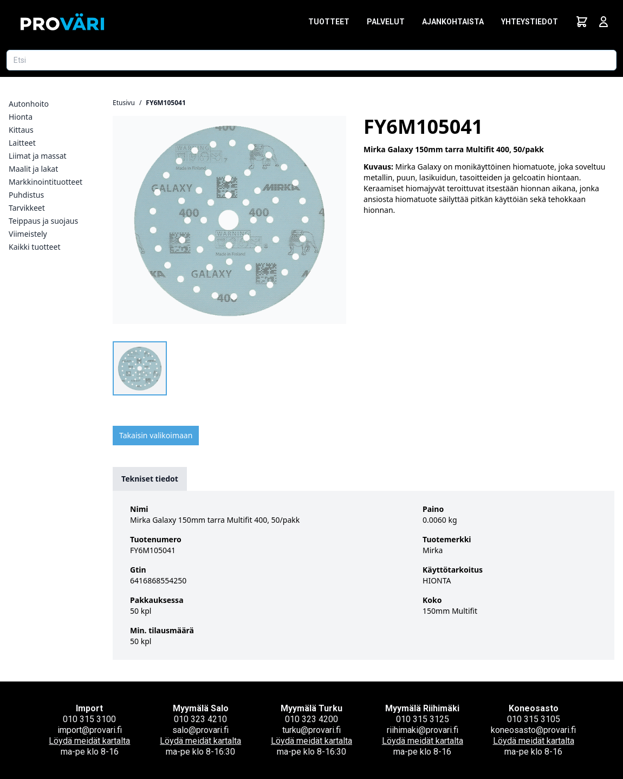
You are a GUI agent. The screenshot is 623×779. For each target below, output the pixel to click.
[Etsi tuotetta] (311, 60)
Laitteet (22, 143)
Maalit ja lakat (33, 169)
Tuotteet (328, 21)
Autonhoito (29, 104)
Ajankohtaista (453, 21)
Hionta (21, 117)
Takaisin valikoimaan (155, 435)
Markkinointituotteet (45, 182)
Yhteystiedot (529, 21)
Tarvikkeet (27, 208)
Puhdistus (26, 195)
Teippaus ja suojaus (43, 221)
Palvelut (386, 21)
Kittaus (21, 130)
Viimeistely (28, 234)
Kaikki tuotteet (34, 247)
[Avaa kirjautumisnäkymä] (603, 21)
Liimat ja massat (38, 156)
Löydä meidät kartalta (89, 741)
